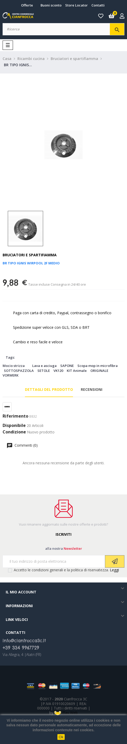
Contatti (98, 5)
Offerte (27, 5)
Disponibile (14, 425)
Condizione (14, 432)
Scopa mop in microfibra (97, 365)
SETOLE (43, 370)
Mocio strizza (14, 365)
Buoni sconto (51, 5)
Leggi (114, 569)
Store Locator (76, 5)
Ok (61, 737)
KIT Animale (77, 370)
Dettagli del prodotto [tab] (49, 389)
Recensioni (91, 389)
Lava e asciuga (44, 365)
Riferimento (15, 416)
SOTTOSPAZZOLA (19, 370)
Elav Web (66, 712)
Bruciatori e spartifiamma (30, 254)
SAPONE (67, 365)
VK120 (58, 370)
